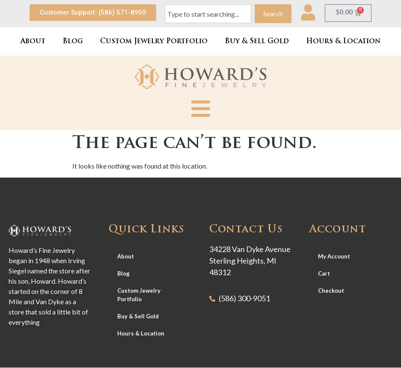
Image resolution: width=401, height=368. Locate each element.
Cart (324, 273)
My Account (334, 256)
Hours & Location (343, 41)
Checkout (331, 290)
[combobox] (208, 13)
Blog (72, 41)
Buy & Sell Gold (257, 41)
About (33, 41)
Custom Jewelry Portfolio (154, 41)
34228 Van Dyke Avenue (250, 249)
